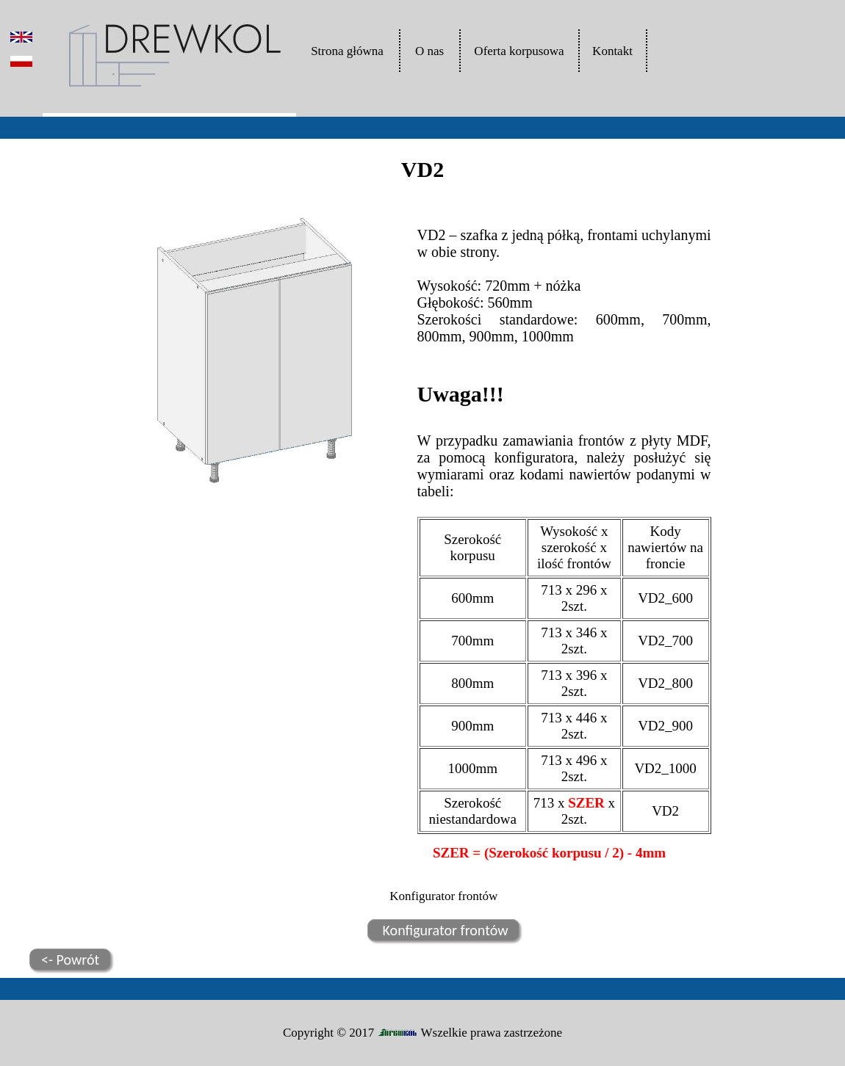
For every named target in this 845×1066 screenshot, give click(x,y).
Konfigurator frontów (443, 930)
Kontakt (612, 51)
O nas (429, 51)
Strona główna (347, 51)
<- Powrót (70, 959)
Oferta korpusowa (519, 51)
